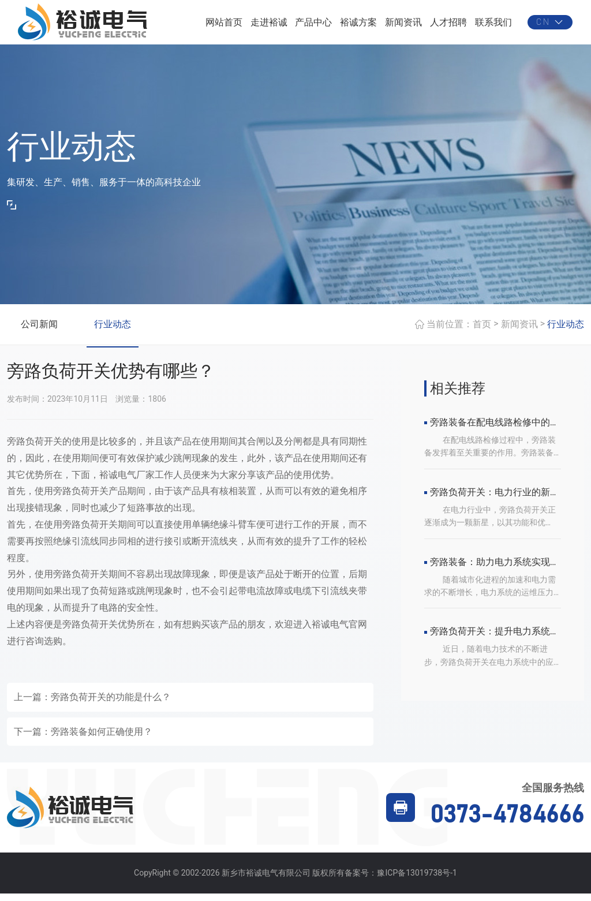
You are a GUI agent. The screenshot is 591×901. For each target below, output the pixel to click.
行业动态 (112, 331)
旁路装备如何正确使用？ (101, 739)
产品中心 (313, 25)
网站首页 (223, 25)
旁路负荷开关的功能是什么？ (111, 705)
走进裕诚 (268, 25)
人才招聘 (448, 25)
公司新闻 (39, 331)
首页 (482, 331)
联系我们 (493, 25)
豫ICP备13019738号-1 (417, 880)
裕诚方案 (358, 25)
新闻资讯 (403, 25)
